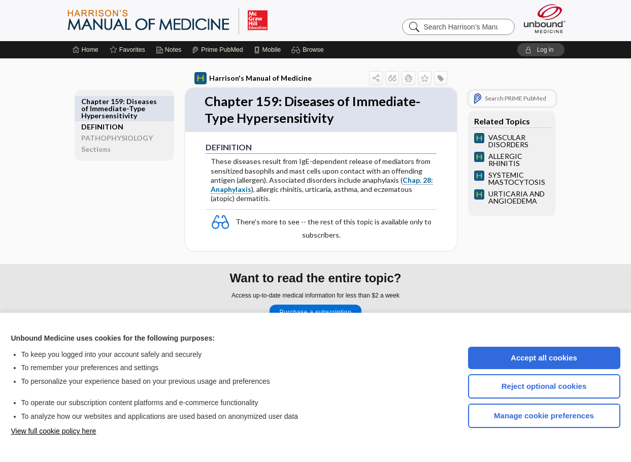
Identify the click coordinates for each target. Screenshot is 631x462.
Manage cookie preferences (544, 415)
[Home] (85, 49)
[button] (308, 49)
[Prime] (217, 49)
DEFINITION (108, 101)
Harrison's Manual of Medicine (247, 78)
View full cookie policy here (53, 431)
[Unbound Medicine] (544, 19)
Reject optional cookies (544, 386)
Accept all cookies (544, 357)
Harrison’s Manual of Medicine (194, 20)
